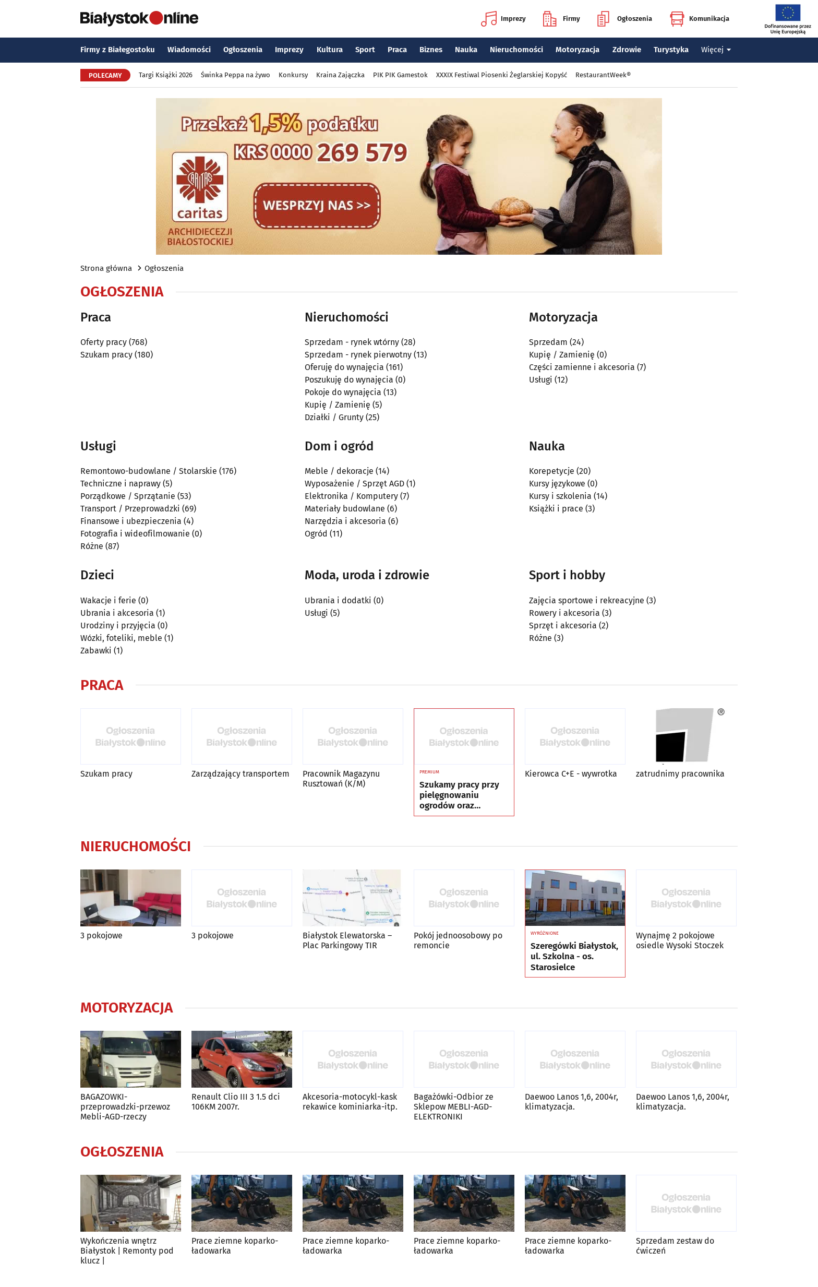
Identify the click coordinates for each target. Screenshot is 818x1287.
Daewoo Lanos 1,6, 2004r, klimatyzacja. (571, 1102)
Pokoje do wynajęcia (343, 392)
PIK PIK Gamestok (400, 75)
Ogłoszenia (624, 19)
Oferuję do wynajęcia (344, 367)
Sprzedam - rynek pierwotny (358, 355)
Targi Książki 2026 (166, 75)
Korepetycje (551, 471)
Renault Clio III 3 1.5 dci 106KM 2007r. (235, 1102)
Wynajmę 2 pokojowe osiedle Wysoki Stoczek (680, 940)
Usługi (540, 380)
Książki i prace (556, 509)
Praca (397, 49)
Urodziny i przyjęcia (117, 625)
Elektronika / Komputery (351, 496)
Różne (91, 546)
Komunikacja (699, 19)
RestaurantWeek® (603, 75)
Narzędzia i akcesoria (345, 521)
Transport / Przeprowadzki (130, 509)
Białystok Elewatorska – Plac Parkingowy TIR (347, 940)
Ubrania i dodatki (338, 600)
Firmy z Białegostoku (117, 49)
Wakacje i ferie (108, 600)
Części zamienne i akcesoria (582, 367)
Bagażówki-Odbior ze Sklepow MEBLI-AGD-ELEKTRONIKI (454, 1107)
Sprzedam (548, 342)
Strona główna (106, 268)
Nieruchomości (516, 49)
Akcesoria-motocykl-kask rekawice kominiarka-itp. (350, 1102)
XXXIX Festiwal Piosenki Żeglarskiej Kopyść (501, 75)
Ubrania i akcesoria (117, 613)
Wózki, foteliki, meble (121, 638)
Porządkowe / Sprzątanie (127, 496)
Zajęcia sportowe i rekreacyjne (586, 600)
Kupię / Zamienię (337, 405)
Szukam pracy (106, 355)
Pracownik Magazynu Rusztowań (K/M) (341, 779)
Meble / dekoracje (339, 471)
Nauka (466, 49)
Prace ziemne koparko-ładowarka (234, 1246)
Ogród (316, 534)
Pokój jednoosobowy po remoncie (458, 940)
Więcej (716, 49)
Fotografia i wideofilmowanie (135, 534)
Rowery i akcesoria (564, 613)
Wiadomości (189, 49)
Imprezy (503, 19)
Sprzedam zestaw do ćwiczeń (675, 1246)
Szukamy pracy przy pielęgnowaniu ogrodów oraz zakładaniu (459, 796)
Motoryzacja (577, 49)
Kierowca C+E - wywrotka (571, 774)
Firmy (561, 19)
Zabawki (96, 651)
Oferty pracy (103, 342)
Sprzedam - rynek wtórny (352, 342)
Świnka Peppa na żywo (235, 75)
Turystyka (671, 49)
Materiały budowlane (345, 509)
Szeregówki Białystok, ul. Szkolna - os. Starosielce (574, 957)
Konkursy (293, 75)
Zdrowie (626, 49)
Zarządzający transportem (240, 774)
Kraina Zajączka (340, 75)
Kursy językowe (557, 483)
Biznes (430, 49)
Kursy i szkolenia (560, 496)
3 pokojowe (101, 935)
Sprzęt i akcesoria (563, 625)
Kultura (330, 49)
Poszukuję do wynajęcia (349, 380)
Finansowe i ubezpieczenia (131, 521)
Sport (365, 49)
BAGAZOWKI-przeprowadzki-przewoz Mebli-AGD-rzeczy (125, 1107)
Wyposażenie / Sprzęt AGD (354, 483)
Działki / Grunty (334, 417)
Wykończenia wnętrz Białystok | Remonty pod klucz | (127, 1251)
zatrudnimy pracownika (680, 774)
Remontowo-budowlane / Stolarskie (148, 471)
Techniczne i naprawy (120, 483)
